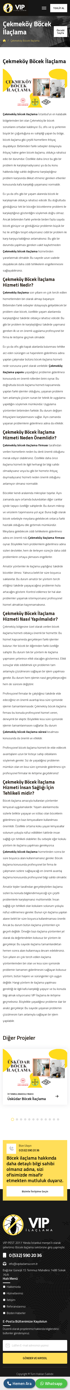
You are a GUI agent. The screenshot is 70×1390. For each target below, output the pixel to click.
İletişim (11, 1300)
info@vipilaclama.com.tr (20, 1263)
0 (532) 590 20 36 (29, 1150)
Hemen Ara (19, 1383)
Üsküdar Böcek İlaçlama (26, 1099)
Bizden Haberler (16, 1313)
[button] (12, 1119)
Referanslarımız (16, 1306)
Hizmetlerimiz (15, 1293)
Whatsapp (51, 1383)
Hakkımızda (14, 1287)
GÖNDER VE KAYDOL (35, 1358)
